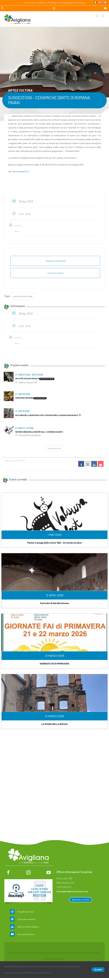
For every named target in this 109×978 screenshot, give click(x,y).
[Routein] (28, 880)
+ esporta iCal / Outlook (55, 273)
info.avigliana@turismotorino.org (72, 2)
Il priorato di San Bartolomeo (54, 603)
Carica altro (54, 448)
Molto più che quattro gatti (27, 378)
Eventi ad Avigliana (22, 296)
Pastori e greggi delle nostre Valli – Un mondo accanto (39, 432)
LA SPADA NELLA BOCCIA (54, 724)
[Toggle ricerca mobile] (97, 15)
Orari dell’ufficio (81, 900)
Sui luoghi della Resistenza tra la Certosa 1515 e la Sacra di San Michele (46, 415)
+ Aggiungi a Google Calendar (55, 261)
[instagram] (28, 872)
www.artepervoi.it (21, 171)
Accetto (98, 969)
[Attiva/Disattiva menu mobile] (103, 15)
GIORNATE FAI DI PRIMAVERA (54, 663)
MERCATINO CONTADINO (24, 398)
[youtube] (48, 872)
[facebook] (8, 872)
